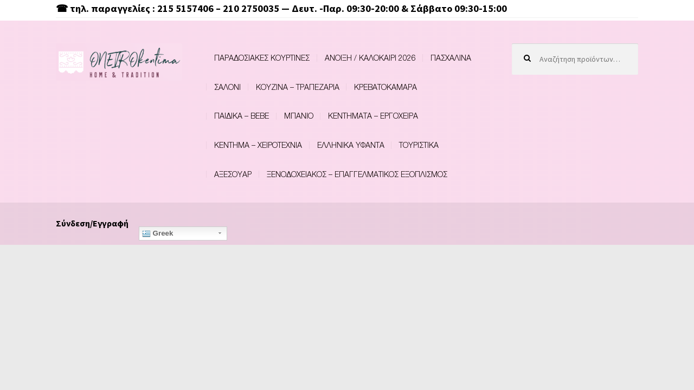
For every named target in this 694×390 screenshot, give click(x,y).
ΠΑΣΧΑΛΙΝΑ (450, 57)
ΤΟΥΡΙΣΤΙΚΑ (419, 145)
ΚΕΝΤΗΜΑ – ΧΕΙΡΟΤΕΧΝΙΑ (258, 145)
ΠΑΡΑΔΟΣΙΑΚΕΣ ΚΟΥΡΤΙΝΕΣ (262, 57)
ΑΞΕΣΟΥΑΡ (233, 174)
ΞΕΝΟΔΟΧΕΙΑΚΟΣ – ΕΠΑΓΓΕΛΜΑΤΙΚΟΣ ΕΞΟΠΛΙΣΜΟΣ (357, 174)
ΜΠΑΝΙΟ (298, 115)
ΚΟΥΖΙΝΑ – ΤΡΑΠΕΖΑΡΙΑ (297, 87)
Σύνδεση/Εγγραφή (92, 223)
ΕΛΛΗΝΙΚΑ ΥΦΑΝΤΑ (350, 145)
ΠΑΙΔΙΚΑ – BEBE (241, 115)
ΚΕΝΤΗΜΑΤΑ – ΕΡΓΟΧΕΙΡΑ (373, 115)
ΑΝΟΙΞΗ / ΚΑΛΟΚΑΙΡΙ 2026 (370, 57)
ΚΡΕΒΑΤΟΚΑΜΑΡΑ (385, 87)
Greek (158, 233)
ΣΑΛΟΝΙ (227, 87)
